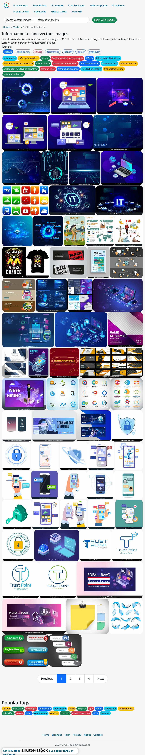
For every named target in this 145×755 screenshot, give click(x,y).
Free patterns (59, 11)
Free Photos (40, 5)
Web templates (98, 5)
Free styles (39, 11)
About (87, 734)
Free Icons (118, 5)
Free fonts (57, 5)
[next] (100, 678)
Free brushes (21, 11)
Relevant (68, 51)
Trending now (23, 51)
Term (67, 734)
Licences (57, 734)
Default (8, 51)
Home (6, 27)
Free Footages (76, 5)
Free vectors (20, 5)
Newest (38, 51)
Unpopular (94, 51)
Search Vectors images (18, 20)
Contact (98, 734)
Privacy (77, 734)
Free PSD (77, 11)
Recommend (53, 51)
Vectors (17, 27)
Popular (81, 51)
